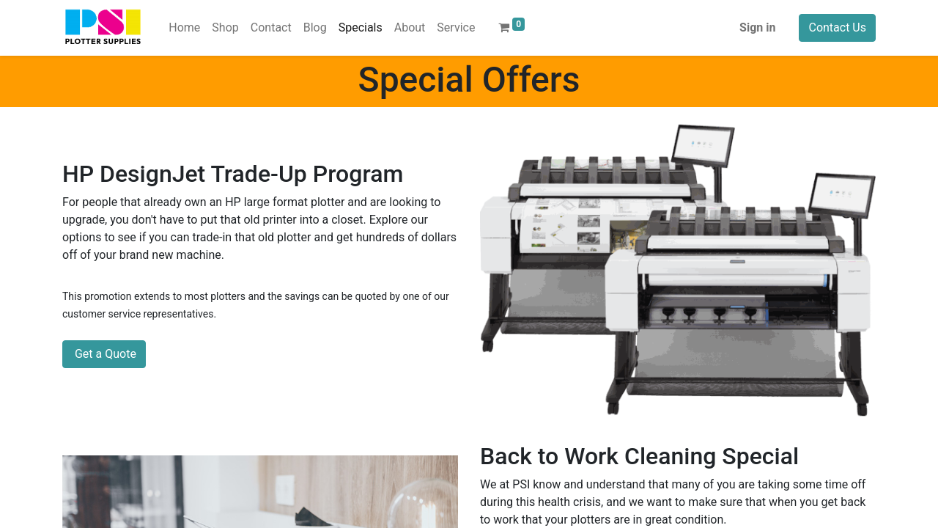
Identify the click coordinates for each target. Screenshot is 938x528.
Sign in (757, 27)
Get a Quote (104, 354)
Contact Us (837, 27)
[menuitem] (184, 28)
